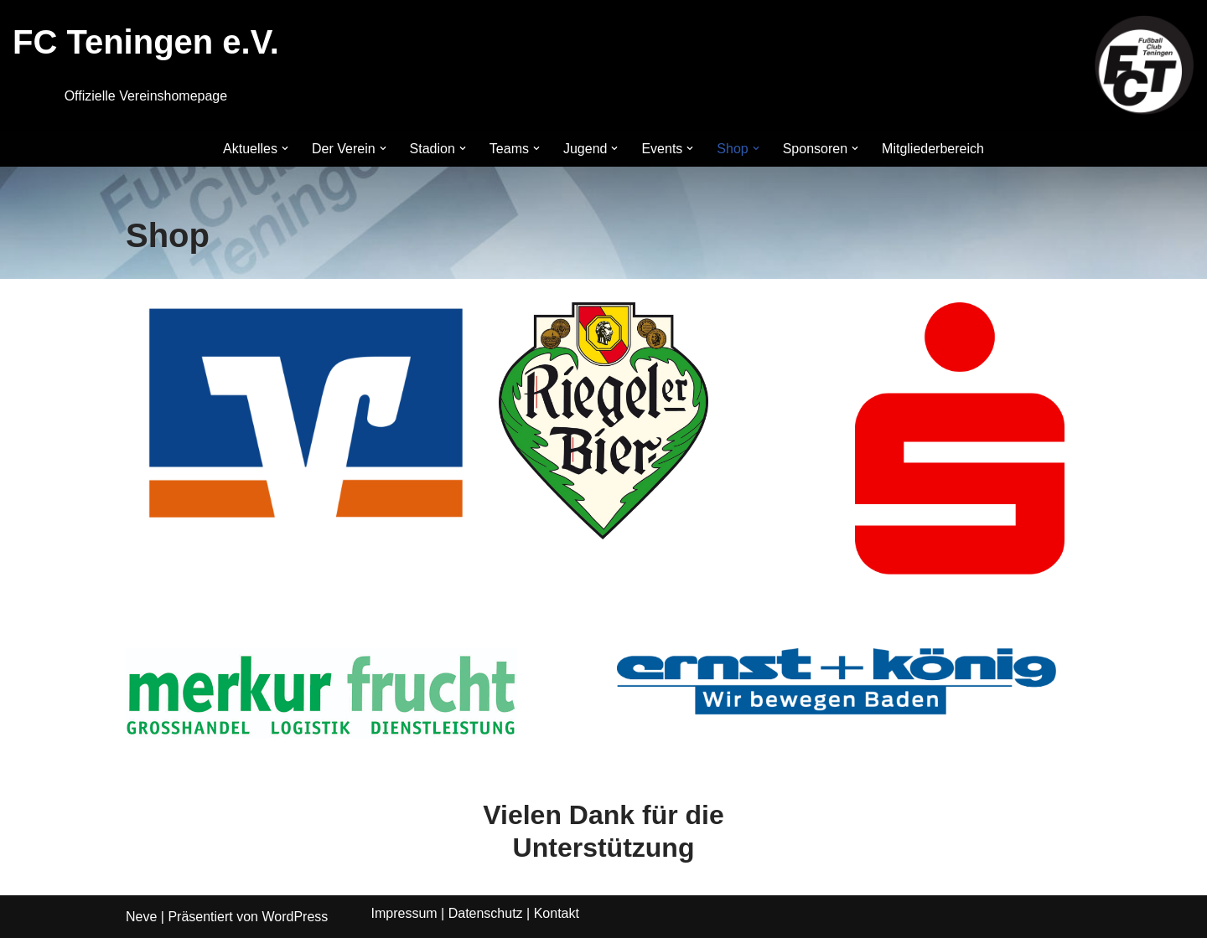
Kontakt (556, 913)
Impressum (404, 913)
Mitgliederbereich (933, 149)
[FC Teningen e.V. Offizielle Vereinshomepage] (1144, 65)
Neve (141, 917)
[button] (285, 148)
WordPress (295, 917)
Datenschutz (485, 913)
